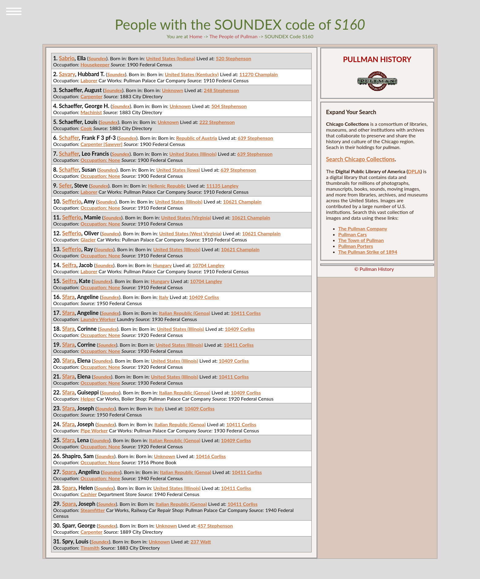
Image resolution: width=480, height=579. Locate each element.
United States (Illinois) (192, 154)
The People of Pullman (233, 36)
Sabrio (67, 58)
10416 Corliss (211, 456)
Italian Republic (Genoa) (184, 313)
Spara (69, 472)
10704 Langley (208, 265)
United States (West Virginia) (190, 233)
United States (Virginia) (186, 217)
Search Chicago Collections (360, 159)
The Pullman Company (362, 228)
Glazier (88, 239)
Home (195, 36)
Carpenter (92, 96)
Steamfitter (93, 510)
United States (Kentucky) (192, 74)
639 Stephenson (255, 138)
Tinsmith (90, 548)
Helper (88, 399)
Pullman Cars (352, 234)
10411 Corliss (246, 313)
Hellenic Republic (167, 186)
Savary (67, 74)
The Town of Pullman (361, 240)
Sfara (68, 296)
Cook (86, 128)
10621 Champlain (242, 201)
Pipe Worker (94, 430)
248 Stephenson (221, 90)
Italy (163, 297)
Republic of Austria (196, 138)
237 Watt (200, 541)
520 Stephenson (233, 58)
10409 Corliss (204, 297)
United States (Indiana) (170, 58)
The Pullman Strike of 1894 (367, 252)
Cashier (89, 494)
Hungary (162, 265)
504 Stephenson (229, 106)
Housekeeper (95, 64)
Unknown (172, 90)
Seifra (69, 265)
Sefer (65, 185)
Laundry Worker (98, 319)
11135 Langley (222, 186)
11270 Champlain (258, 74)
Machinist (91, 112)
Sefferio (71, 201)
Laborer (89, 80)
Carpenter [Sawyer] (101, 144)
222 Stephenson (217, 122)
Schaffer (69, 137)
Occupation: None (100, 160)
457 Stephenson (215, 526)
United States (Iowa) (178, 170)
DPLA (414, 171)
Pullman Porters (355, 246)
